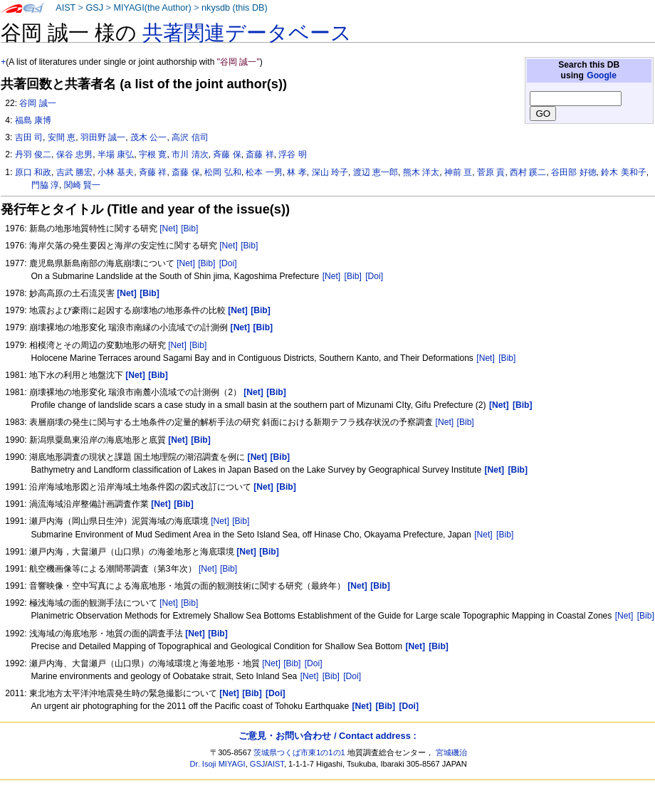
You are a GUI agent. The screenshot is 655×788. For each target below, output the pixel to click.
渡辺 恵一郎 (375, 172)
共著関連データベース (247, 32)
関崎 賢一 (82, 185)
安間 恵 (61, 137)
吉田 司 (29, 137)
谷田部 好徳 (573, 172)
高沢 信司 (190, 137)
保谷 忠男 (74, 154)
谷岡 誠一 (37, 103)
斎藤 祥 (259, 154)
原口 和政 (33, 172)
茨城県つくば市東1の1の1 (299, 752)
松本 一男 (264, 172)
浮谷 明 (292, 154)
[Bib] (189, 228)
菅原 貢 (491, 172)
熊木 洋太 (421, 172)
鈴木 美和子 (623, 172)
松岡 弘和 (222, 172)
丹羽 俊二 (33, 154)
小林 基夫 (116, 172)
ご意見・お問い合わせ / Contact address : (327, 735)
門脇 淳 (45, 185)
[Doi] (228, 263)
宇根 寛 (153, 154)
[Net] (168, 228)
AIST (65, 8)
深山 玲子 (330, 172)
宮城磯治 (451, 752)
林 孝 (296, 172)
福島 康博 (33, 120)
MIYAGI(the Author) (152, 8)
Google (602, 75)
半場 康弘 (116, 154)
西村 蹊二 (528, 172)
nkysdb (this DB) (234, 8)
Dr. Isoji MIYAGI (218, 764)
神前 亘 (458, 172)
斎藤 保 (185, 172)
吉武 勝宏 (74, 172)
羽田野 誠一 (102, 137)
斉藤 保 (227, 154)
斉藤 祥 (153, 172)
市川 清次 (190, 154)
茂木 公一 (148, 137)
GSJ (94, 8)
